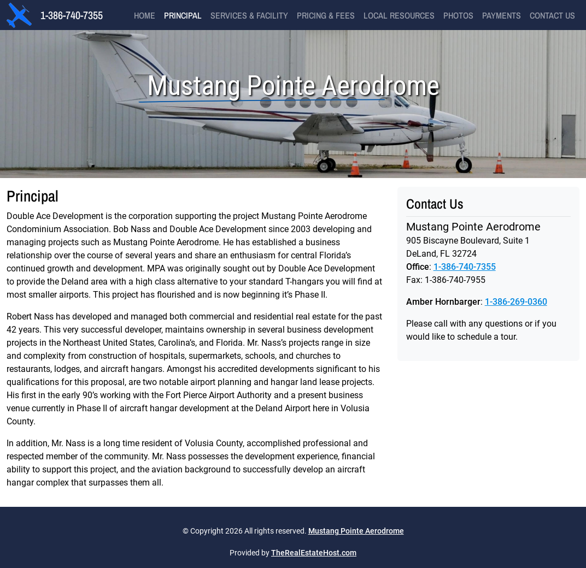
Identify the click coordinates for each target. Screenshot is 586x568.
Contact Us (552, 15)
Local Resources (399, 15)
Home (144, 15)
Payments (501, 15)
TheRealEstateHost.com (313, 552)
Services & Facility (249, 15)
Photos (458, 15)
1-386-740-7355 (71, 15)
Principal (183, 15)
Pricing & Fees (326, 15)
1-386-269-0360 (516, 302)
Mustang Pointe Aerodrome (356, 530)
